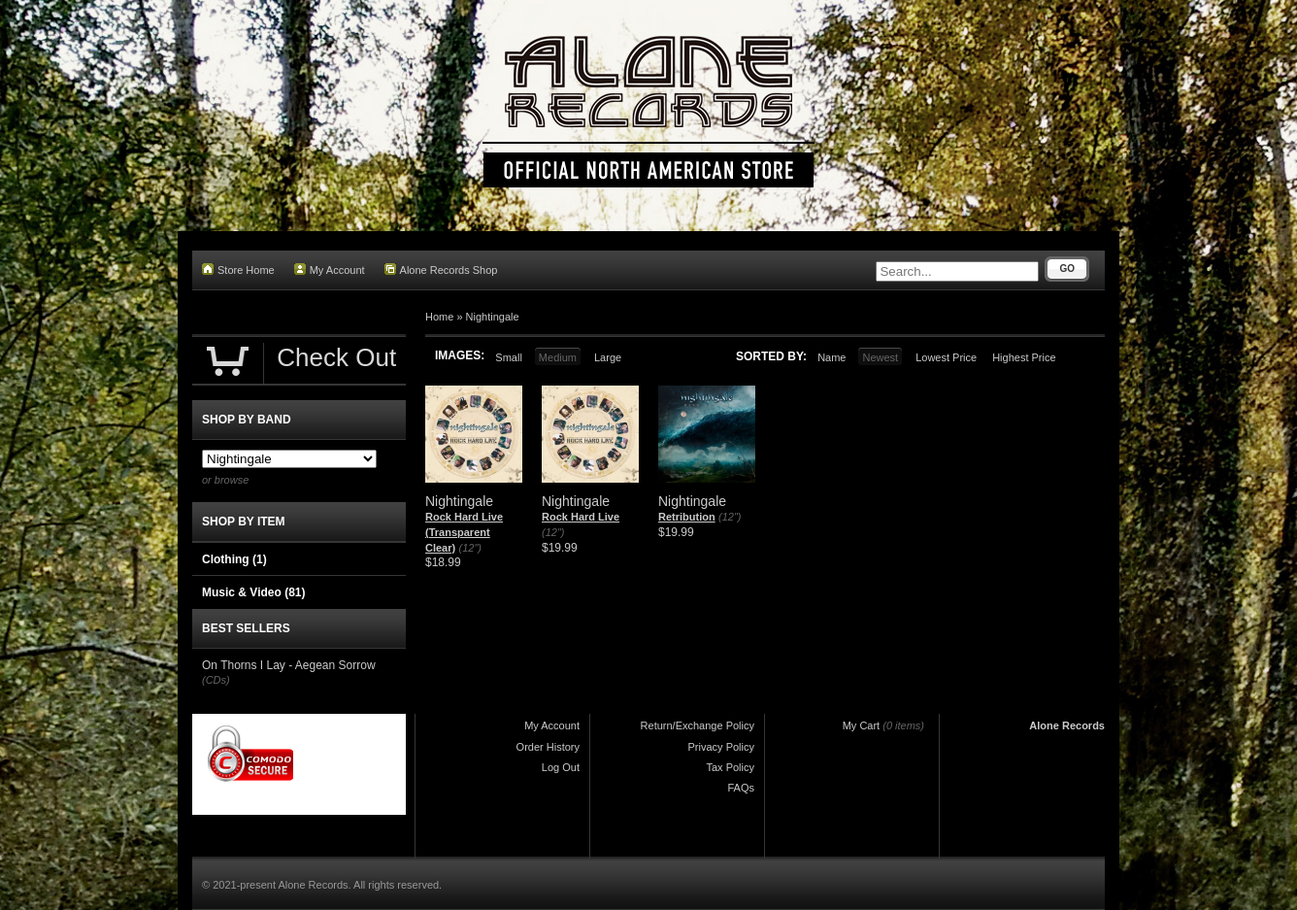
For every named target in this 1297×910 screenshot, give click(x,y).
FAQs (740, 787)
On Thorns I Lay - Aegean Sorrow (289, 665)
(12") (470, 548)
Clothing (234, 559)
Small (508, 357)
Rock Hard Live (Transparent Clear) (464, 532)
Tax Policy (730, 767)
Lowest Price (946, 357)
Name (831, 357)
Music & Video (253, 592)
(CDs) (216, 680)
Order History (548, 747)
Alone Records (1067, 725)
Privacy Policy (721, 747)
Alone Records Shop (441, 269)
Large (607, 357)
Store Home (238, 269)
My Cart (862, 725)
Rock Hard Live (580, 516)
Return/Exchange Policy (697, 725)
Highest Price (1023, 357)
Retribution (686, 516)
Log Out (561, 767)
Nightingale (492, 316)
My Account (329, 269)
